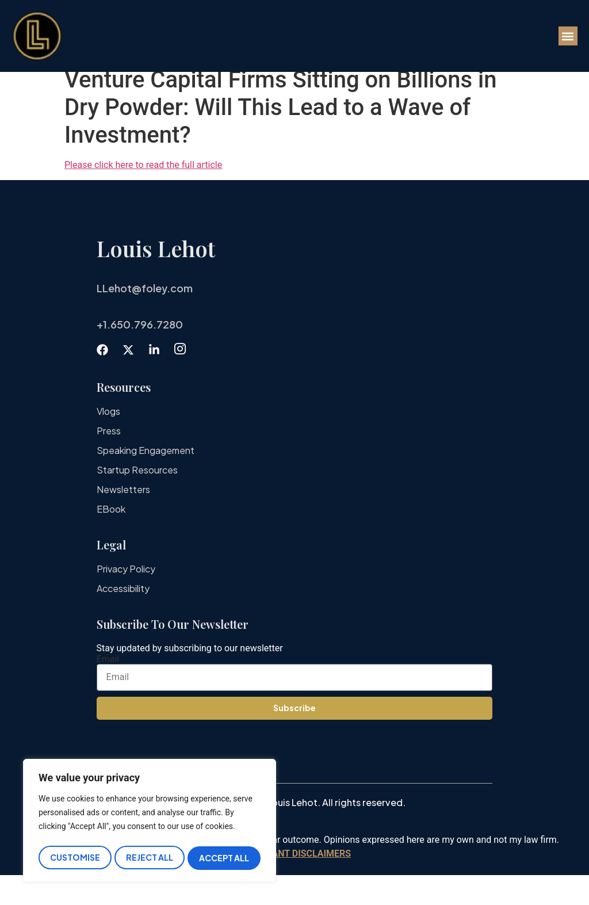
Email (108, 689)
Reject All (149, 858)
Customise (74, 858)
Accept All (225, 858)
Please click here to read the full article (143, 194)
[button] (568, 35)
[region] (149, 822)
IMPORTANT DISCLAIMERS (294, 883)
